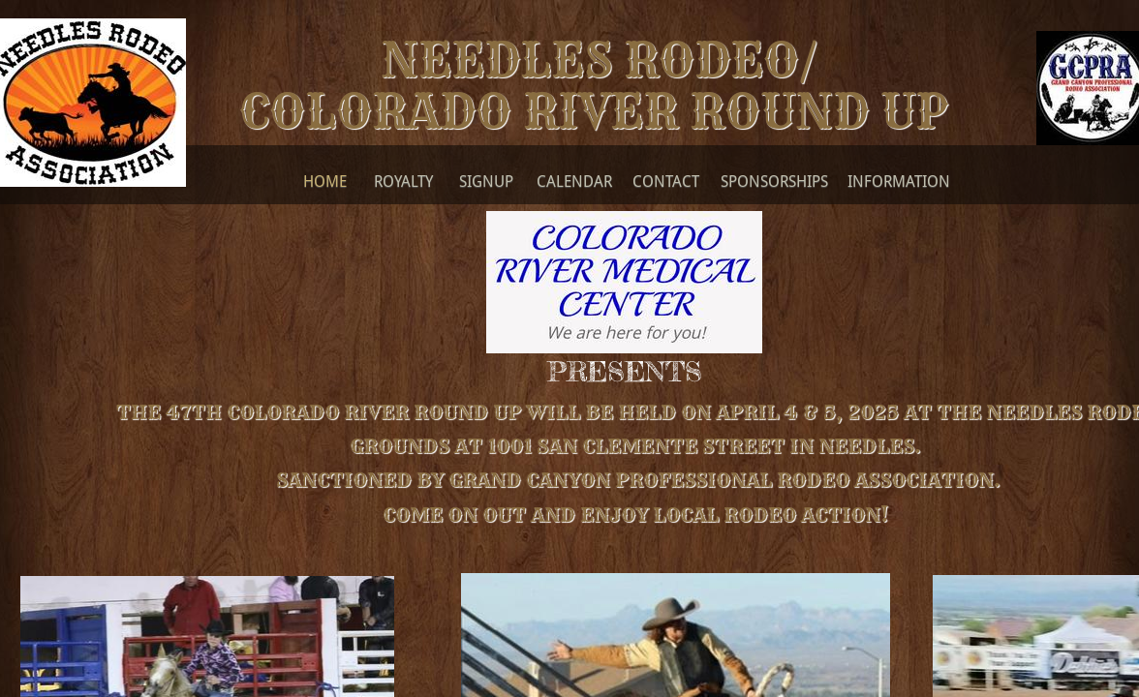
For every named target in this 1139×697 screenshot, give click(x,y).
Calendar (574, 181)
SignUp (486, 181)
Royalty (403, 181)
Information (898, 181)
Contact (665, 181)
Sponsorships (774, 181)
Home (325, 181)
